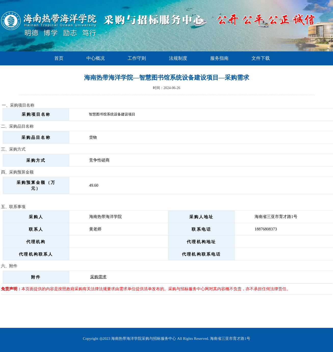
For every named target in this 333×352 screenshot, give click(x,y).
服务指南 (219, 58)
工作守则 (137, 58)
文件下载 (260, 58)
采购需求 (98, 277)
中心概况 (95, 58)
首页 (58, 58)
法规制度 (178, 58)
